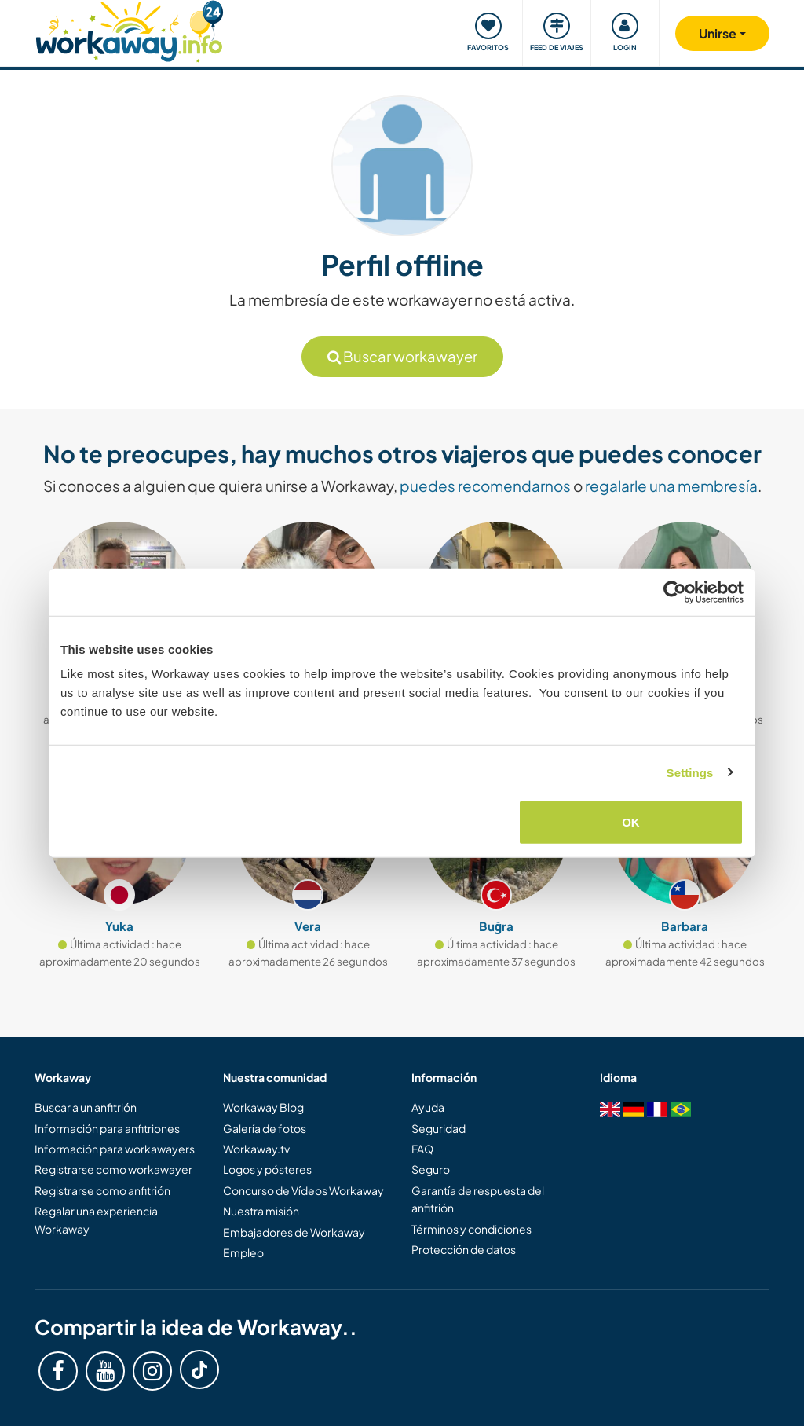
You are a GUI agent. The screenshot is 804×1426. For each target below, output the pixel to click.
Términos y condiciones (471, 1229)
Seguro (430, 1169)
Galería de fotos (264, 1128)
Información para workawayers (115, 1149)
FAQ (422, 1149)
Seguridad (438, 1128)
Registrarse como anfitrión (102, 1190)
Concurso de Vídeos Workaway (303, 1190)
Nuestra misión (261, 1211)
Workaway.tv (256, 1149)
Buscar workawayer (402, 356)
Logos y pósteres (267, 1169)
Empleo (243, 1252)
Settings (690, 772)
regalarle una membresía (671, 485)
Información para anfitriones (107, 1128)
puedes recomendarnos (485, 485)
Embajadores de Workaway (294, 1232)
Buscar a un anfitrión (86, 1107)
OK (631, 822)
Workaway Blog (263, 1107)
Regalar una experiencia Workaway (96, 1219)
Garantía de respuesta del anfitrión (477, 1199)
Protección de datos (463, 1249)
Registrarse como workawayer (113, 1169)
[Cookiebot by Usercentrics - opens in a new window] (675, 591)
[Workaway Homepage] (129, 29)
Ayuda (427, 1107)
